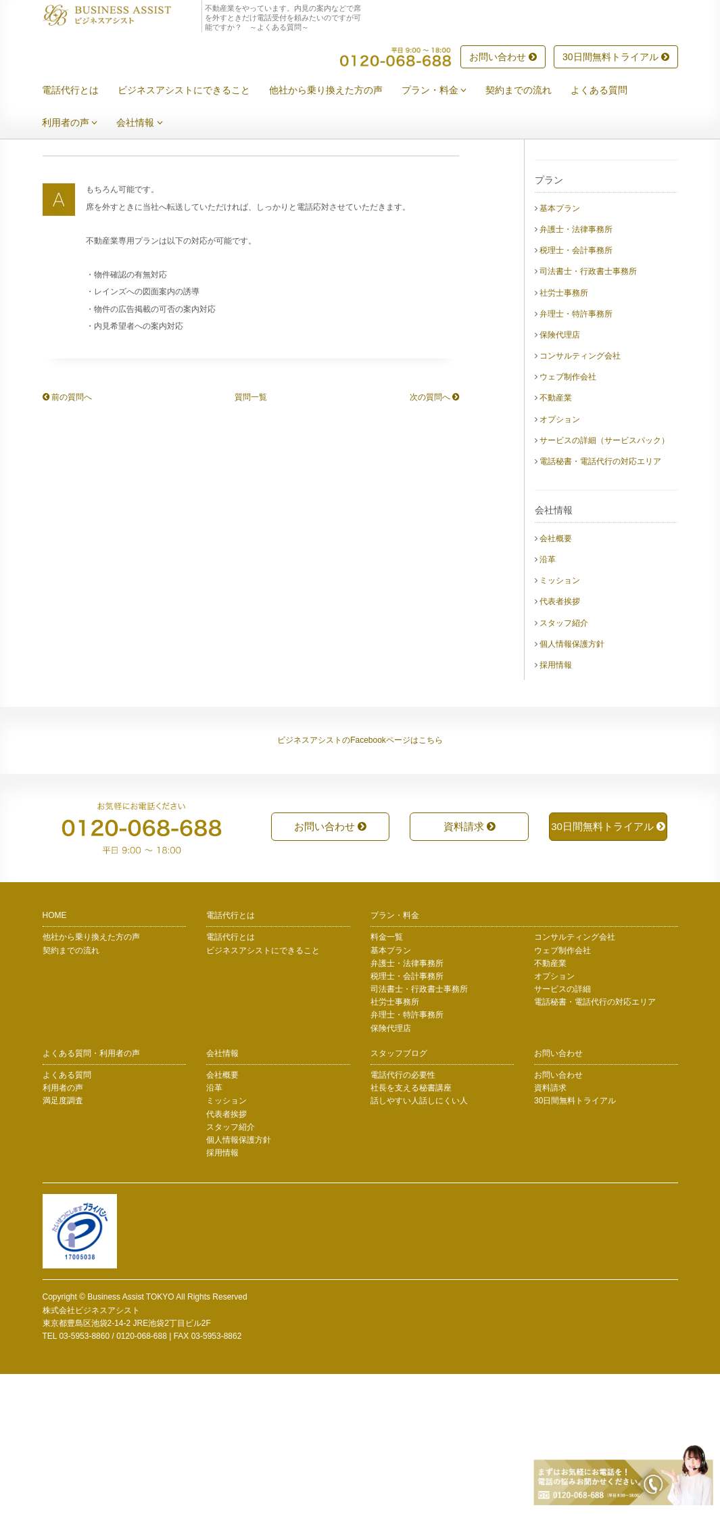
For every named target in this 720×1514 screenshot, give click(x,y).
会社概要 (555, 678)
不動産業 (555, 538)
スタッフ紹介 (563, 763)
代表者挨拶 (559, 741)
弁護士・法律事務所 (576, 369)
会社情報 (149, 123)
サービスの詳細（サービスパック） (604, 580)
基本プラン (559, 348)
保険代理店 (559, 475)
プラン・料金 (444, 90)
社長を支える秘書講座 (411, 1228)
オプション (559, 559)
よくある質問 (609, 90)
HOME (55, 1055)
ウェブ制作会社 (567, 517)
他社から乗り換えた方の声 (336, 90)
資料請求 (469, 966)
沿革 (547, 699)
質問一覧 (251, 537)
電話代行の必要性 (402, 1215)
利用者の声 (80, 123)
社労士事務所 (563, 433)
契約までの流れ (529, 90)
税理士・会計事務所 (576, 390)
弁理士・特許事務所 (576, 454)
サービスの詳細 (562, 1129)
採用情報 (555, 805)
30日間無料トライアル (615, 57)
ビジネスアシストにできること (194, 90)
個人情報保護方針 (571, 784)
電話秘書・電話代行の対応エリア (600, 601)
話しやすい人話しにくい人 (419, 1240)
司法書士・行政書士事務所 (588, 411)
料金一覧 (386, 1077)
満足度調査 (63, 1240)
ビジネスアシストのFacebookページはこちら (360, 880)
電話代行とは (80, 90)
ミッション (559, 720)
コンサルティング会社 (580, 496)
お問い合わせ (503, 57)
